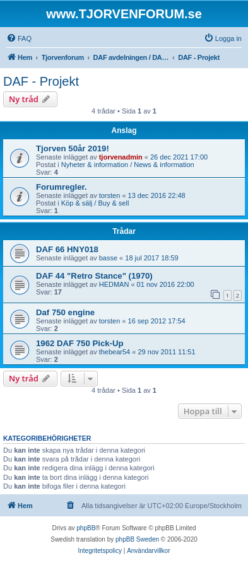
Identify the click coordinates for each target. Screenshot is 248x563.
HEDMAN (114, 284)
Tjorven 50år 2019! (72, 148)
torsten (110, 195)
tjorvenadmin (121, 157)
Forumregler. (61, 187)
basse (108, 258)
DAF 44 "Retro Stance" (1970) (94, 276)
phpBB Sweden (137, 539)
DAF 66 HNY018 (67, 249)
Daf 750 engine (65, 312)
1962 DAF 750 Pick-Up (80, 343)
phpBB (85, 528)
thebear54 (115, 352)
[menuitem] (19, 38)
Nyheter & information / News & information (127, 164)
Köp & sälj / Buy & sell (95, 203)
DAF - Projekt (41, 81)
